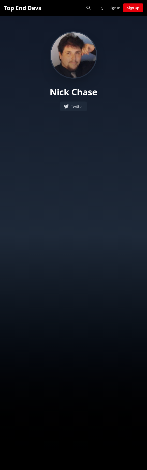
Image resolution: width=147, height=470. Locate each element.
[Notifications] (101, 7)
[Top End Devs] (22, 8)
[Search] (88, 7)
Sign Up (133, 7)
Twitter (73, 106)
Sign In (115, 7)
